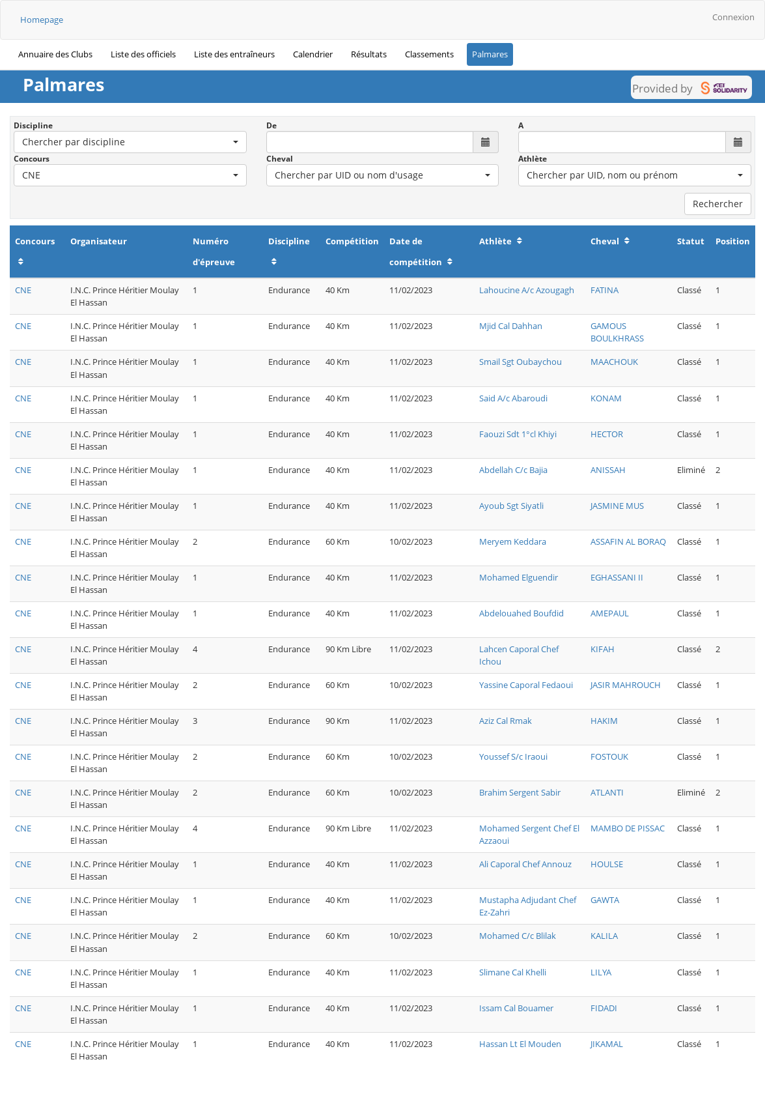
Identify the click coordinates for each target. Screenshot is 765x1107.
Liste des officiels (143, 54)
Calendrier (313, 54)
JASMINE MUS (617, 505)
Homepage (41, 19)
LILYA (601, 972)
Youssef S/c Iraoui (513, 756)
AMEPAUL (610, 613)
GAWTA (605, 900)
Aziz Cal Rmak (505, 720)
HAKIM (604, 720)
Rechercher (718, 203)
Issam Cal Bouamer (516, 1008)
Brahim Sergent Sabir (520, 792)
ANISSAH (608, 470)
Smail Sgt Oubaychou (520, 361)
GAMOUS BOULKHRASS (617, 332)
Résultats (369, 54)
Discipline (33, 125)
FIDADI (604, 1008)
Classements (429, 54)
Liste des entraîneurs (234, 54)
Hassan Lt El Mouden (520, 1044)
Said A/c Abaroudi (513, 398)
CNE (23, 290)
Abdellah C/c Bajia (513, 470)
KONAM (606, 398)
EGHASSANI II (617, 577)
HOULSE (607, 864)
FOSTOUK (609, 756)
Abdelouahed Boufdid (521, 613)
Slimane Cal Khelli (512, 972)
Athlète (532, 158)
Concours (31, 158)
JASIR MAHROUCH (626, 685)
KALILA (604, 936)
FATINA (605, 290)
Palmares (490, 54)
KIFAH (603, 649)
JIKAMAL (607, 1044)
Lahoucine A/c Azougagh (526, 290)
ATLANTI (607, 792)
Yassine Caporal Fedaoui (526, 685)
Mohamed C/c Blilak (517, 936)
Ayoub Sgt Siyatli (511, 505)
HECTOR (607, 434)
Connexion (733, 17)
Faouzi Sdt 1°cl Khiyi (518, 434)
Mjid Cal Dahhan (510, 326)
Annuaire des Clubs (55, 54)
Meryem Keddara (512, 541)
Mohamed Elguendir (518, 577)
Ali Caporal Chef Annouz (525, 864)
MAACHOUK (614, 361)
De (271, 125)
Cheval (279, 158)
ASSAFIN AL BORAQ (628, 541)
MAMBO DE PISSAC (628, 828)
